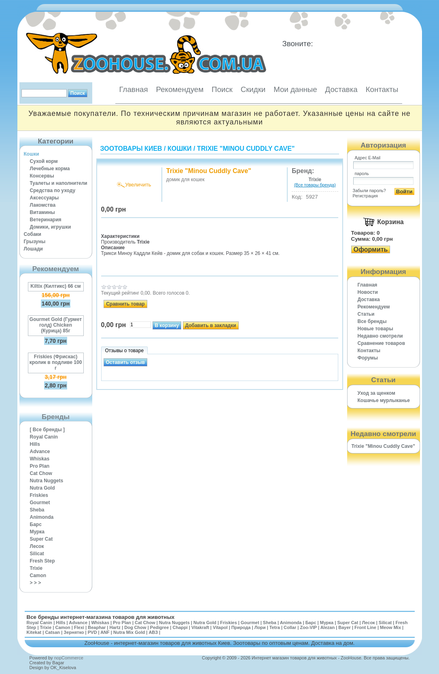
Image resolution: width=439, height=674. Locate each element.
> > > (35, 583)
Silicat (37, 553)
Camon (38, 575)
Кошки (31, 154)
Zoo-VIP (308, 627)
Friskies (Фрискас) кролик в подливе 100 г (56, 362)
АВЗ (153, 632)
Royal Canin (44, 437)
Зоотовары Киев (131, 148)
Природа (241, 627)
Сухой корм (44, 161)
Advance (40, 451)
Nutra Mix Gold (129, 632)
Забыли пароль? (369, 190)
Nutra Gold (42, 488)
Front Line (365, 627)
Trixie (36, 568)
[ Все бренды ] (47, 429)
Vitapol (220, 627)
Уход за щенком (376, 393)
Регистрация (365, 195)
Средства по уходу (53, 190)
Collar (290, 627)
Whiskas (40, 459)
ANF (105, 632)
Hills (35, 444)
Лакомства (43, 205)
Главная (133, 89)
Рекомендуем (180, 89)
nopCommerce (68, 657)
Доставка (341, 89)
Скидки (253, 89)
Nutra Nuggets (47, 481)
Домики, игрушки (50, 227)
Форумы (368, 358)
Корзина (390, 221)
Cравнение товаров (381, 343)
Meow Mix (390, 627)
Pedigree (159, 627)
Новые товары (375, 329)
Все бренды (372, 321)
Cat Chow (41, 473)
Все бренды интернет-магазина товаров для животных (101, 617)
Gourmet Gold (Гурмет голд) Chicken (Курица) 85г (56, 325)
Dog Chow (135, 627)
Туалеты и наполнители (58, 183)
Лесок (37, 546)
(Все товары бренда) (315, 184)
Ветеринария (46, 220)
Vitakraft (200, 627)
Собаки (32, 234)
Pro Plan (40, 466)
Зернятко (74, 632)
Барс (36, 524)
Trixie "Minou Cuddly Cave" (246, 148)
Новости (368, 292)
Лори (260, 627)
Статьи (366, 314)
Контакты (382, 89)
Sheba (37, 510)
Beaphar (97, 627)
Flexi (79, 627)
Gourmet (40, 502)
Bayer (344, 627)
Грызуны (35, 241)
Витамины (42, 212)
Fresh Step (42, 561)
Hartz (115, 627)
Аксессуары (44, 198)
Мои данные (295, 89)
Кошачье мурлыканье (384, 400)
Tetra (274, 627)
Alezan (327, 627)
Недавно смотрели (380, 336)
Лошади (33, 249)
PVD (92, 632)
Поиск (222, 89)
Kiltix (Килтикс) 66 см (55, 286)
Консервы (42, 176)
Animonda (42, 517)
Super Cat (41, 539)
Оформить (371, 249)
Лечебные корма (50, 168)
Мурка (37, 532)
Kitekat (34, 632)
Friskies (39, 495)
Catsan (52, 632)
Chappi (179, 627)
